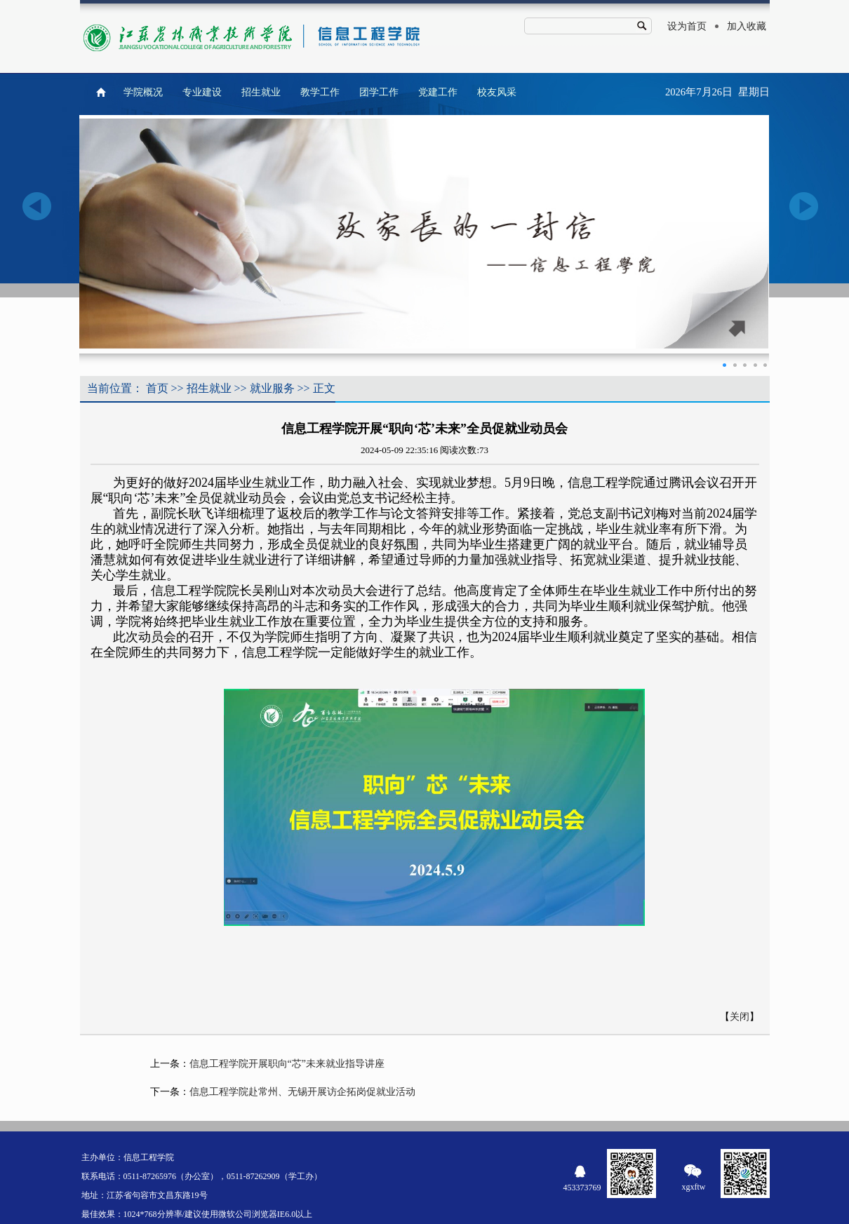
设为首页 (687, 26)
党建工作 (437, 92)
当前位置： (115, 388)
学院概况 (143, 92)
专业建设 (202, 92)
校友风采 (496, 92)
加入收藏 (746, 26)
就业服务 (272, 388)
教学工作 (320, 92)
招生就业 (261, 92)
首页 (157, 388)
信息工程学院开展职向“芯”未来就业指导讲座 (287, 1063)
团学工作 (379, 92)
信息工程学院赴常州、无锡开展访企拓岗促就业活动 (302, 1092)
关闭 (739, 1016)
